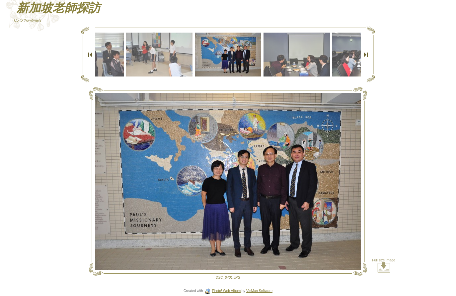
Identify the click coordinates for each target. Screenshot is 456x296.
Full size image (383, 265)
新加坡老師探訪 (58, 8)
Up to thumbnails (27, 20)
